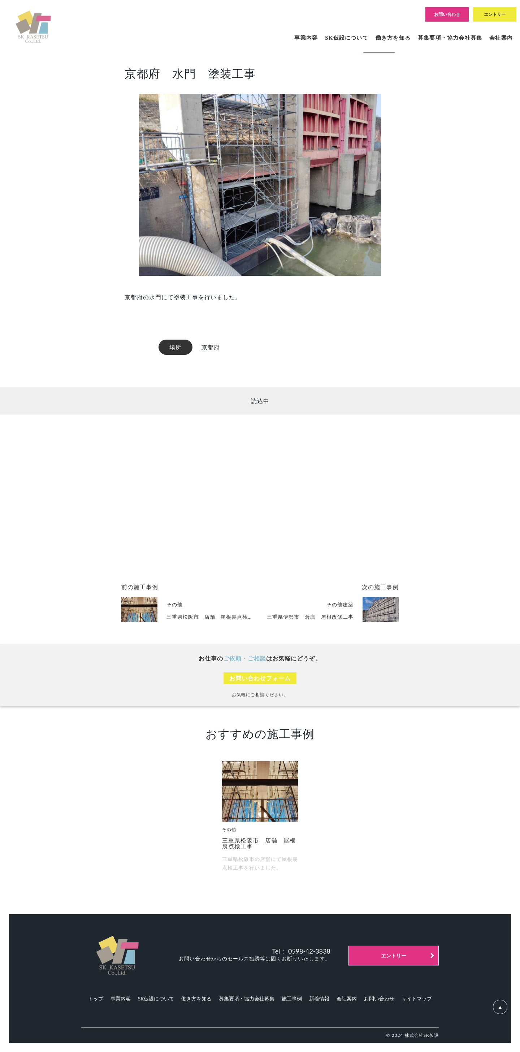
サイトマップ (417, 998)
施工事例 (292, 998)
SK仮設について (156, 998)
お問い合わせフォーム (260, 678)
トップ (95, 998)
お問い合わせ (379, 998)
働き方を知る (196, 998)
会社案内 (347, 998)
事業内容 (120, 998)
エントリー (393, 956)
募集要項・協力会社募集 (246, 998)
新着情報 (319, 998)
